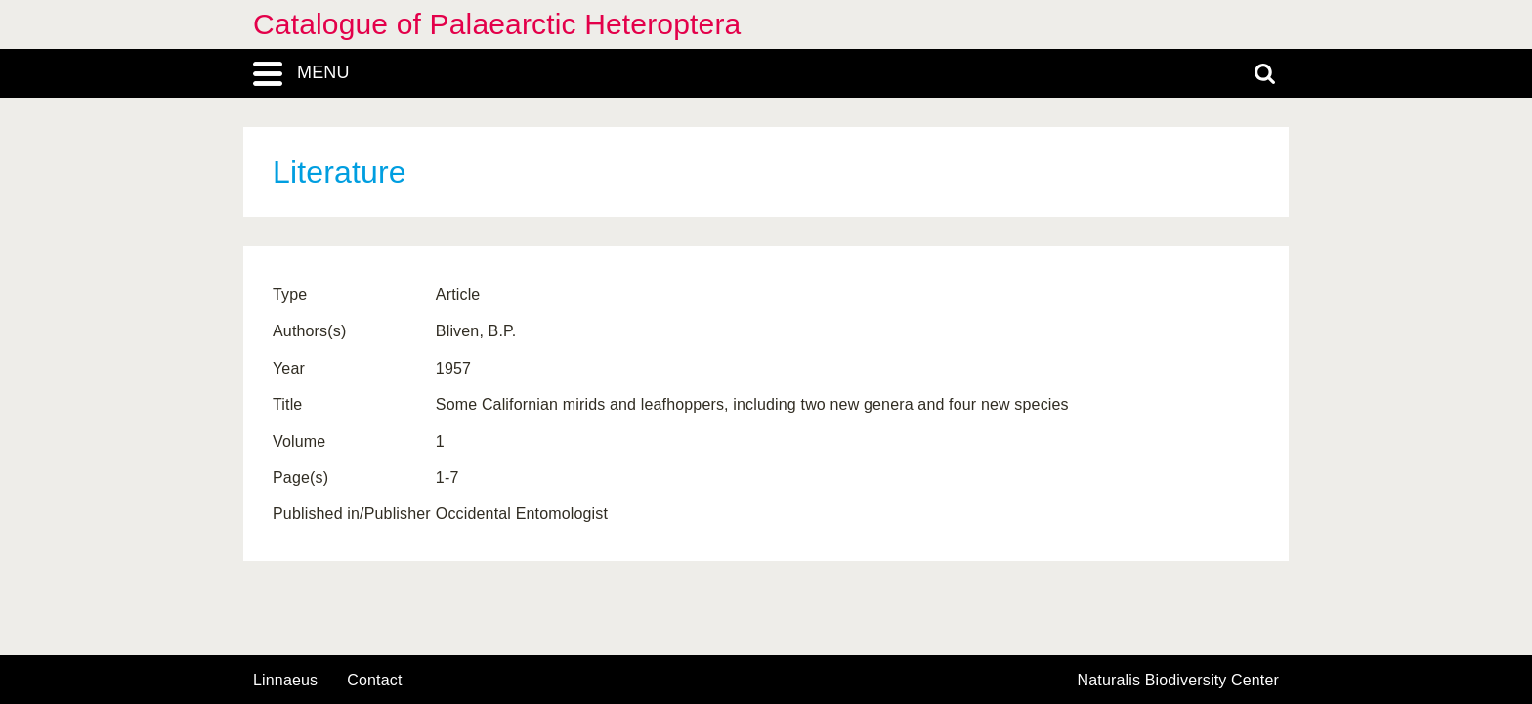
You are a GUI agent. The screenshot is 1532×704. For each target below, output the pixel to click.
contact (374, 680)
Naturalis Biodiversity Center (1179, 680)
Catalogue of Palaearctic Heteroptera (497, 24)
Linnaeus (285, 680)
